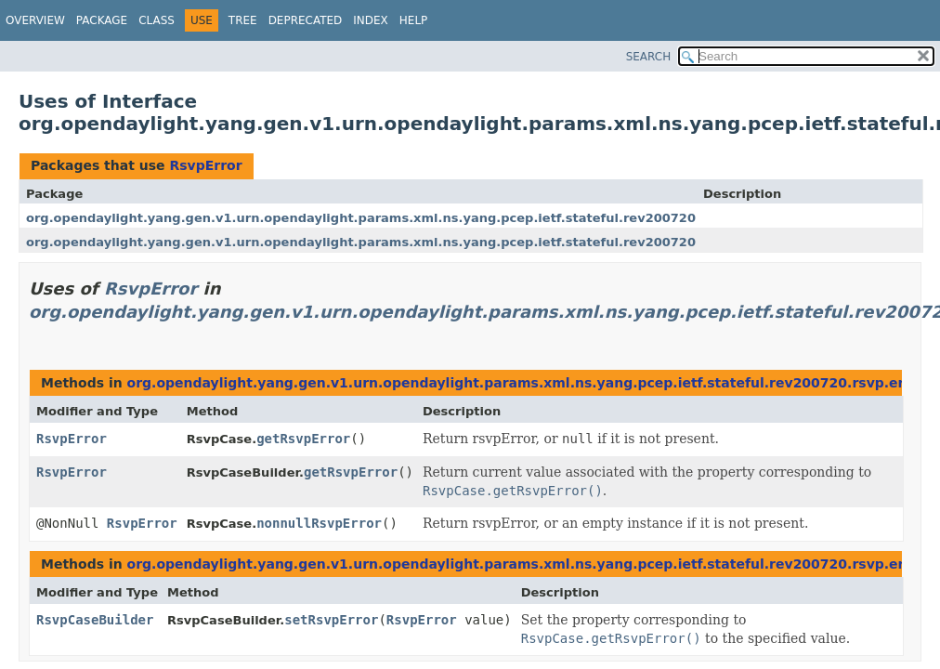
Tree (242, 20)
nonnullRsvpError (319, 523)
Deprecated (305, 20)
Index (370, 20)
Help (413, 20)
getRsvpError (303, 438)
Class (156, 20)
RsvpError (205, 165)
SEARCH (649, 56)
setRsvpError (331, 619)
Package (101, 20)
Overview (35, 20)
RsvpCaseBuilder (94, 619)
